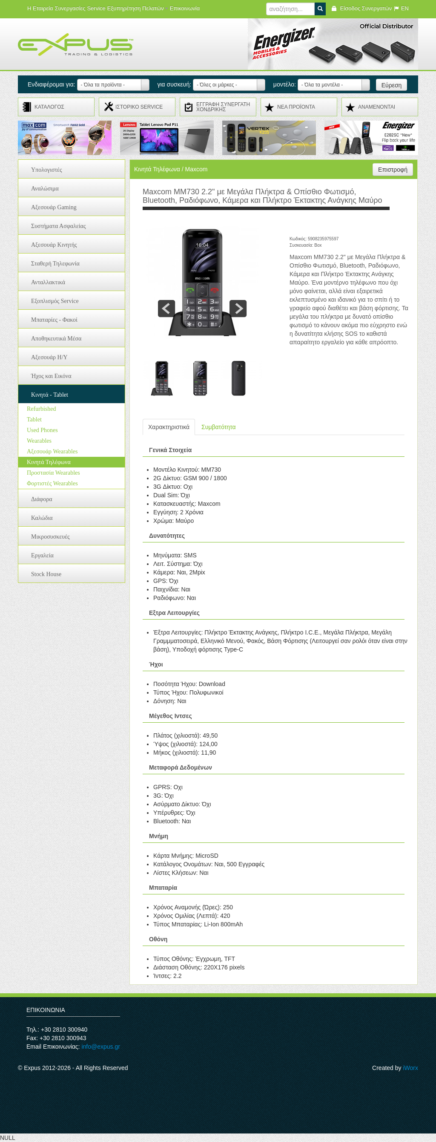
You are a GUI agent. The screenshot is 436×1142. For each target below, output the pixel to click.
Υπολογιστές (46, 170)
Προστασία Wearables (53, 473)
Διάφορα (41, 499)
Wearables (39, 441)
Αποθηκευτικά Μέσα (56, 338)
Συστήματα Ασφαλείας (58, 226)
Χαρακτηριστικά (168, 427)
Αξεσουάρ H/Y (49, 357)
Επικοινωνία (185, 8)
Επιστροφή (392, 169)
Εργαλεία (42, 555)
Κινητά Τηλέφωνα (49, 462)
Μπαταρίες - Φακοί (54, 320)
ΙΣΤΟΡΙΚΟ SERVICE (139, 107)
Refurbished (41, 409)
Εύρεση (392, 85)
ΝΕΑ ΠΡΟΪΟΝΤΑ (296, 107)
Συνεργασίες (70, 8)
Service (96, 8)
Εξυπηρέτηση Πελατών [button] (137, 8)
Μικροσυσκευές (50, 537)
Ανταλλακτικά (48, 282)
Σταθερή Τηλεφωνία (55, 263)
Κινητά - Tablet (49, 395)
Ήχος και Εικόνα (51, 376)
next (238, 308)
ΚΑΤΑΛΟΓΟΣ (49, 107)
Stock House (46, 574)
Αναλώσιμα (45, 188)
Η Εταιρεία (40, 8)
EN (401, 8)
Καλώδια (42, 518)
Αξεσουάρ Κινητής (54, 245)
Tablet (34, 419)
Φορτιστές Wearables (52, 483)
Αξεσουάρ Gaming (54, 207)
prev (166, 308)
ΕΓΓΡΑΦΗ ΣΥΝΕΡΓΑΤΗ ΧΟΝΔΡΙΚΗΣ (223, 106)
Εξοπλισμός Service (55, 301)
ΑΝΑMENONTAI (376, 107)
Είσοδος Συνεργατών (361, 8)
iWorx (410, 1067)
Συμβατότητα (218, 427)
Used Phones (42, 430)
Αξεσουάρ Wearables (52, 451)
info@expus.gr (100, 1046)
